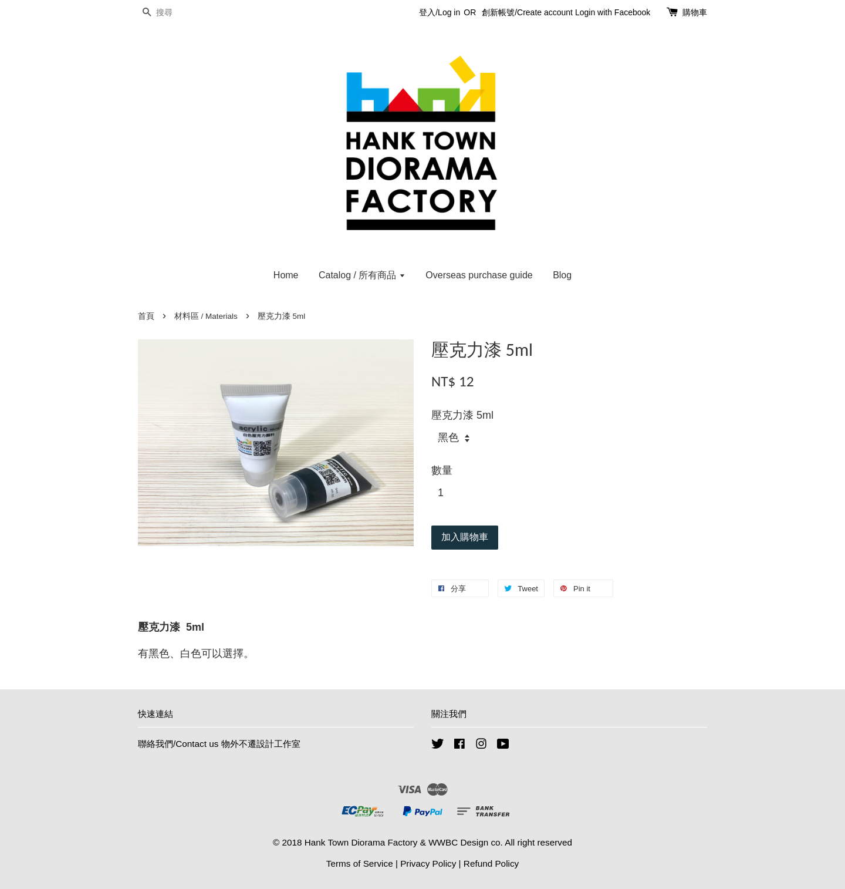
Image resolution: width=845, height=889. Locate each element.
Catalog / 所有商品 (362, 275)
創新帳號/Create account (527, 12)
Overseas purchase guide (478, 275)
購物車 (694, 12)
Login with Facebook (612, 12)
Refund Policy (491, 863)
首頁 (146, 316)
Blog (562, 275)
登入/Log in (439, 12)
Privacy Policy (428, 863)
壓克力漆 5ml (462, 415)
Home (286, 275)
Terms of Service (359, 863)
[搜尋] (173, 12)
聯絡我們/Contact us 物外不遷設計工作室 (219, 744)
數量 (441, 470)
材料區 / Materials (206, 316)
